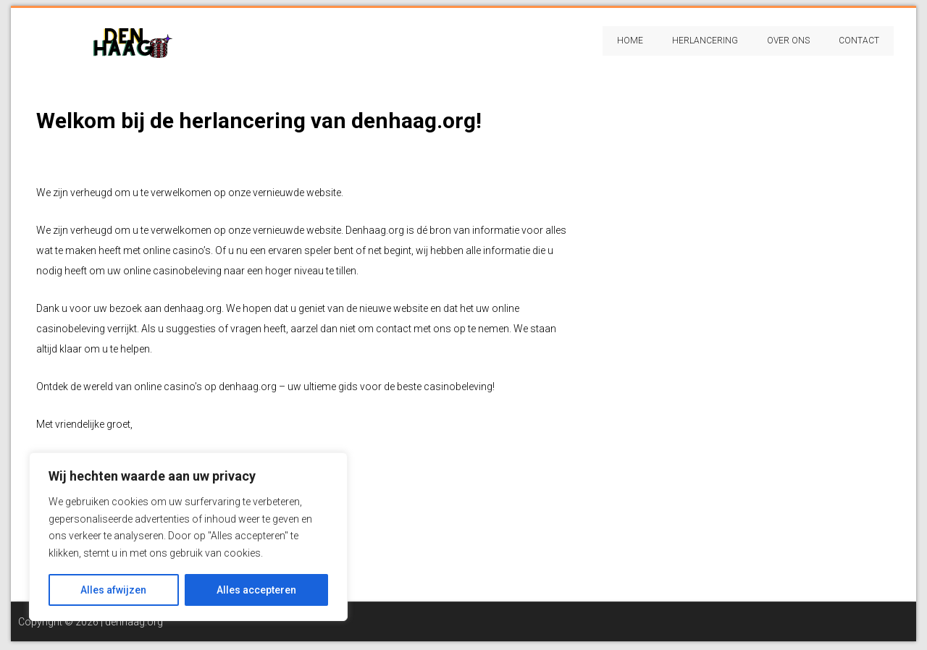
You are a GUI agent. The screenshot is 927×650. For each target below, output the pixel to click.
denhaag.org (134, 622)
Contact (859, 40)
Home (630, 40)
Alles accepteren (256, 590)
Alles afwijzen (113, 590)
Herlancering (705, 40)
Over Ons (788, 40)
